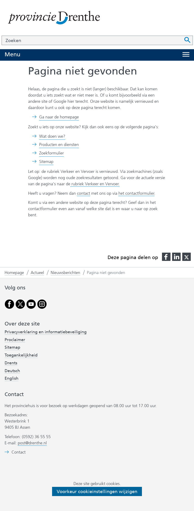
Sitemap (46, 161)
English (11, 378)
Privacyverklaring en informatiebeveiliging (46, 331)
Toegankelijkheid (21, 355)
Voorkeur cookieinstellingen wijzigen (97, 491)
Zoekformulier (51, 153)
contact (83, 193)
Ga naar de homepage (59, 117)
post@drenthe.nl (32, 442)
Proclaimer (15, 339)
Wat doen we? (52, 136)
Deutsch (12, 370)
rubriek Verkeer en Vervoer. (95, 183)
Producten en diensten (59, 144)
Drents (11, 362)
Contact (19, 452)
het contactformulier (136, 193)
